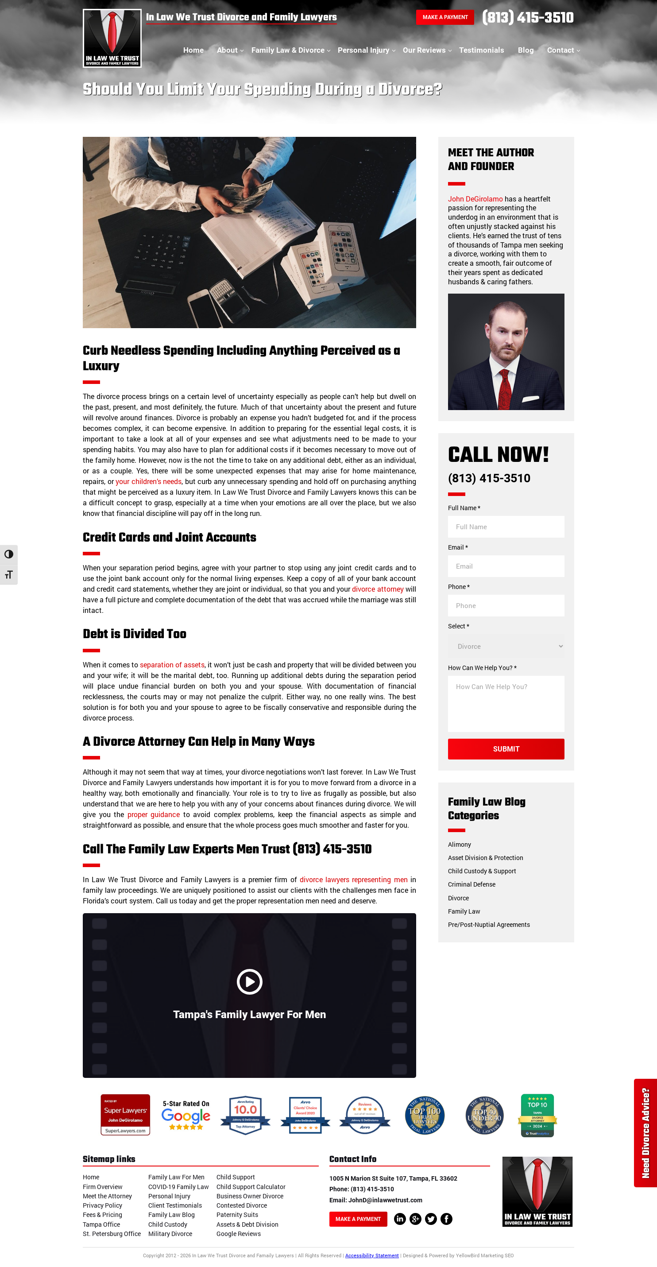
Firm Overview (103, 1186)
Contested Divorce (241, 1205)
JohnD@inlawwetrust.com (385, 1200)
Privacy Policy (102, 1205)
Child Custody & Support (482, 871)
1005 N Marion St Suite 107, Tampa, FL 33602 (393, 1178)
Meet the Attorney (107, 1196)
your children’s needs (149, 481)
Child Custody (167, 1224)
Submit (506, 749)
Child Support (235, 1177)
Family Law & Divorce (288, 50)
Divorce (458, 898)
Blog (526, 50)
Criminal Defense (471, 884)
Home (193, 50)
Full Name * (464, 508)
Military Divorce (170, 1233)
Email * (458, 547)
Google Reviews (238, 1233)
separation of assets (172, 664)
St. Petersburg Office (112, 1233)
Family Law (464, 911)
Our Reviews (424, 50)
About (227, 50)
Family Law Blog (171, 1214)
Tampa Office (101, 1224)
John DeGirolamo (475, 198)
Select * (458, 626)
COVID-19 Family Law (178, 1186)
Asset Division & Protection (485, 857)
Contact (560, 50)
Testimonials (481, 50)
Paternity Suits (237, 1214)
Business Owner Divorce (249, 1196)
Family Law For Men (176, 1177)
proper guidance (154, 814)
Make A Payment (445, 17)
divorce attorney (377, 588)
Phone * (459, 587)
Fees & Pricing (102, 1214)
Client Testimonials (175, 1205)
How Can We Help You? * (482, 668)
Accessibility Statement (372, 1255)
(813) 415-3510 (528, 19)
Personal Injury (364, 50)
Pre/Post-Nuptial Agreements (489, 924)
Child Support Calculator (251, 1186)
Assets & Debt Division (247, 1224)
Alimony (459, 844)
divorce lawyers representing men (354, 879)
